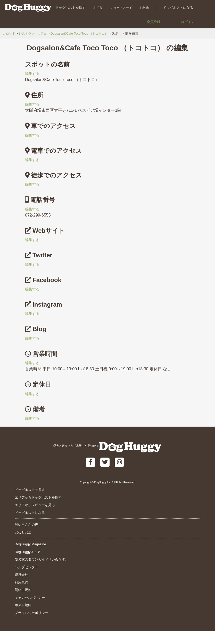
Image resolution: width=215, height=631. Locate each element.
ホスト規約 (23, 605)
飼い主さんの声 (26, 524)
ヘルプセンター (26, 567)
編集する (33, 73)
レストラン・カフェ (35, 33)
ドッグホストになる (176, 8)
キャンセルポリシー (30, 598)
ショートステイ (119, 7)
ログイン (187, 22)
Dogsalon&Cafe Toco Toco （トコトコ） (84, 33)
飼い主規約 (23, 590)
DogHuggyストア (27, 552)
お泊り (96, 7)
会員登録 (153, 22)
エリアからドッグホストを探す (38, 497)
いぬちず (9, 33)
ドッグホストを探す (68, 8)
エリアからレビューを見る (35, 505)
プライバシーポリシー (31, 613)
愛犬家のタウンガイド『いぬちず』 (41, 559)
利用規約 (21, 582)
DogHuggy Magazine (30, 544)
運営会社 (21, 575)
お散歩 (142, 7)
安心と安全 (23, 532)
